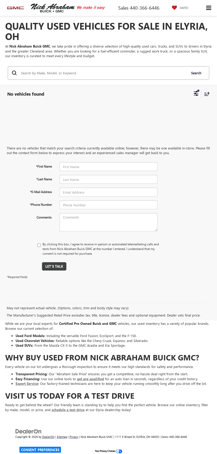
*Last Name (44, 179)
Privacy (73, 437)
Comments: (44, 217)
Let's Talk (54, 266)
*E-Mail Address (41, 192)
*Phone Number (41, 204)
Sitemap (62, 437)
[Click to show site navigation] (209, 8)
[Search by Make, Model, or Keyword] (103, 73)
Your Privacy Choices (108, 450)
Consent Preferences (40, 450)
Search (196, 73)
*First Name (44, 166)
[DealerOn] (28, 431)
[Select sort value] (205, 93)
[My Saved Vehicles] (178, 8)
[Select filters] (196, 94)
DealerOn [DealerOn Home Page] (48, 437)
